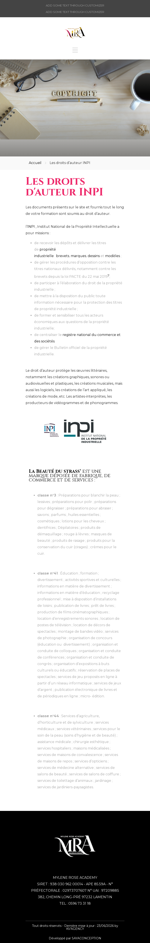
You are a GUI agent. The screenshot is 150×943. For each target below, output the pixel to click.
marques (78, 256)
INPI (31, 227)
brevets (62, 256)
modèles (112, 256)
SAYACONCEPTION (86, 938)
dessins (94, 256)
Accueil (35, 163)
